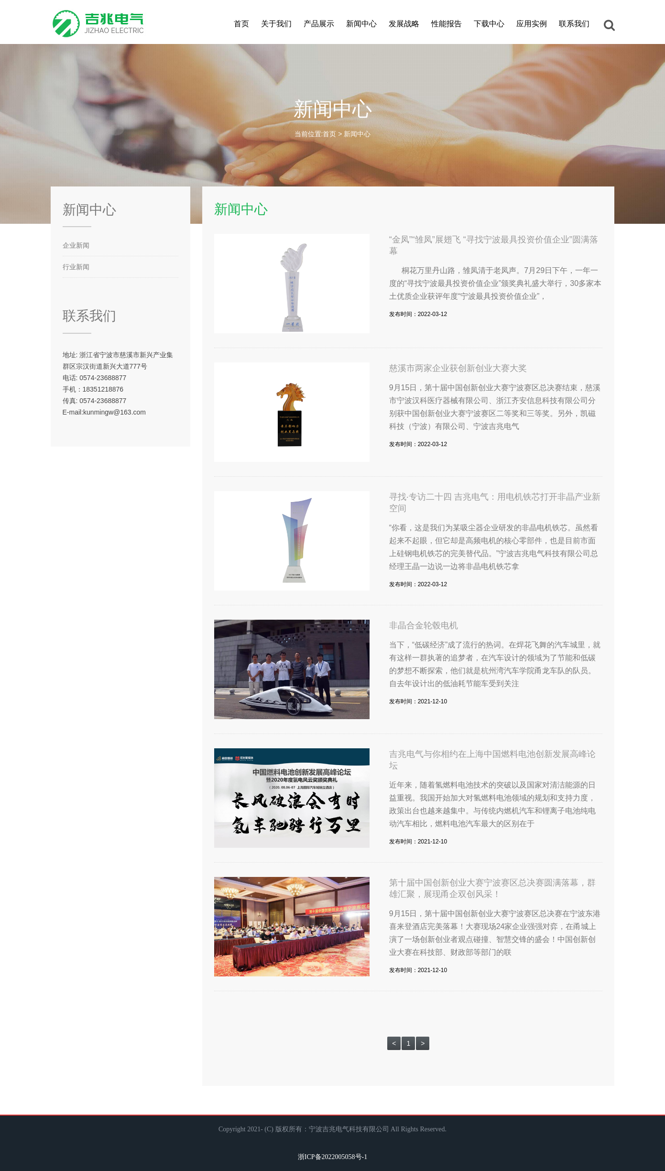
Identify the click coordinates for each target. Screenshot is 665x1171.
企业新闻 (76, 245)
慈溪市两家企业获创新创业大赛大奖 (458, 368)
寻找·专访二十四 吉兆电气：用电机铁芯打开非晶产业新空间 (494, 502)
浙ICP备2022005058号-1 (332, 1156)
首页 (241, 24)
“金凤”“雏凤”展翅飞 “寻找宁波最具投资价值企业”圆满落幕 (493, 245)
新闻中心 (361, 24)
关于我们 (276, 24)
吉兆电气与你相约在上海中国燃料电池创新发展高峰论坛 (492, 759)
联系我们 (574, 24)
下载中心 (489, 24)
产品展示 (319, 24)
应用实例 (531, 24)
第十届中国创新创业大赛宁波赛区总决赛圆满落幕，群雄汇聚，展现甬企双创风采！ (492, 888)
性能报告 (446, 24)
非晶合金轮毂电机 (423, 625)
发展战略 (404, 24)
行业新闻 (76, 267)
